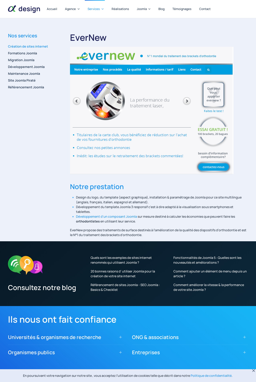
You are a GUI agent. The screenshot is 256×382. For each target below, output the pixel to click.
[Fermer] (253, 370)
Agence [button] (72, 9)
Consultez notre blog (42, 287)
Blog (161, 9)
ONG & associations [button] (155, 337)
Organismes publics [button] (31, 352)
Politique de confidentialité (211, 375)
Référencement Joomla (26, 87)
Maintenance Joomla (24, 73)
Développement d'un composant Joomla (106, 216)
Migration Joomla (21, 60)
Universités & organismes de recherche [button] (54, 337)
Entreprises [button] (146, 352)
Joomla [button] (144, 9)
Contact (205, 9)
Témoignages (181, 9)
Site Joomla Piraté (22, 80)
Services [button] (96, 9)
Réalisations (120, 9)
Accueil (52, 9)
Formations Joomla (22, 53)
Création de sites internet (28, 46)
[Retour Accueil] (24, 9)
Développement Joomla (26, 67)
